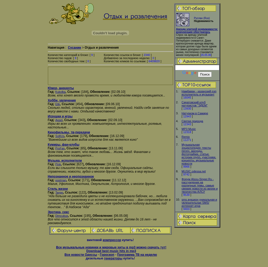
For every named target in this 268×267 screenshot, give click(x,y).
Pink (58, 164)
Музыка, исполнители (65, 160)
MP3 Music (189, 128)
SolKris (59, 136)
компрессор (112, 240)
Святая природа (192, 121)
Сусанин (74, 47)
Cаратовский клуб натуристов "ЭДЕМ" (195, 104)
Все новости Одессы (80, 255)
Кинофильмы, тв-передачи (69, 132)
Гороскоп (107, 255)
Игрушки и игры (60, 116)
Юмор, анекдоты (61, 88)
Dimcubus (61, 215)
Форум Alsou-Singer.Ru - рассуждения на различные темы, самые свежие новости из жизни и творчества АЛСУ (200, 185)
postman (60, 180)
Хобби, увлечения (62, 100)
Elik (57, 104)
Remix (186, 136)
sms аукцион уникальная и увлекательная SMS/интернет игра (199, 202)
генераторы (113, 258)
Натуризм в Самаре (195, 113)
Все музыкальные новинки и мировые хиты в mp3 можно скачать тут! (111, 247)
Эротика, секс (58, 212)
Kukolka (60, 91)
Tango (59, 192)
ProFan (60, 148)
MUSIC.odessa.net (194, 171)
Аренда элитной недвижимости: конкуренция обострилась (197, 30)
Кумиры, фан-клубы (64, 144)
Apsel (59, 120)
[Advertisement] (110, 76)
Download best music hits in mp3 (111, 251)
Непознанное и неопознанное (71, 176)
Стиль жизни (58, 189)
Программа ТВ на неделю (137, 255)
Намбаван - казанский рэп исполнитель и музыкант (199, 93)
